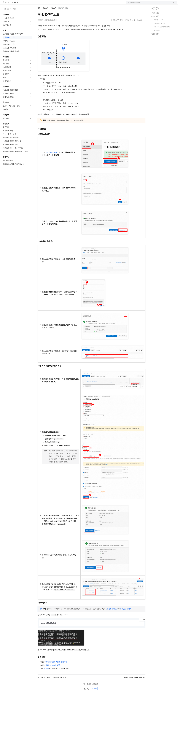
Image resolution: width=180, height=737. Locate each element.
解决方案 (37, 4)
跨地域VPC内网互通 (52, 673)
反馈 (94, 696)
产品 (30, 4)
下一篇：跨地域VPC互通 (134, 685)
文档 (148, 4)
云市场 (56, 4)
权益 (44, 4)
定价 (50, 4)
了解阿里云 (76, 4)
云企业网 (15, 10)
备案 (153, 4)
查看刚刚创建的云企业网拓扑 (56, 669)
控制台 (159, 4)
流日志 (46, 676)
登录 (173, 4)
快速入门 (53, 15)
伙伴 (62, 4)
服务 (68, 4)
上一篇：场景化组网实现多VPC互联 (52, 685)
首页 (39, 15)
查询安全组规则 (112, 616)
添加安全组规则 (126, 616)
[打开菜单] (3, 3)
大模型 (23, 4)
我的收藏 (139, 27)
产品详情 (128, 27)
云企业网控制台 (51, 160)
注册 (164, 4)
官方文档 (6, 10)
